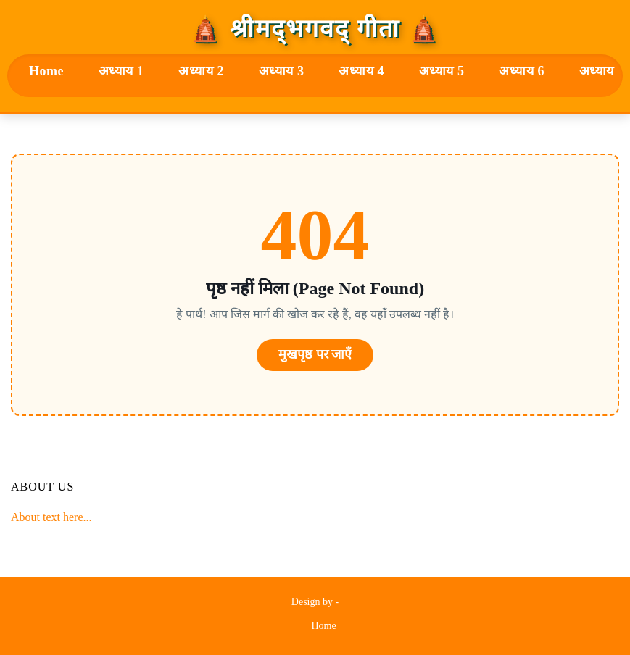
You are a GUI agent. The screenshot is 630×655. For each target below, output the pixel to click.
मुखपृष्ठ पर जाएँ (315, 354)
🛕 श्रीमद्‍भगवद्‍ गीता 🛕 (315, 29)
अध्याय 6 (521, 71)
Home (46, 71)
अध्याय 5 (442, 71)
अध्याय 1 (121, 71)
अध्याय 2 (201, 71)
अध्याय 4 (361, 71)
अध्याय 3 (281, 71)
